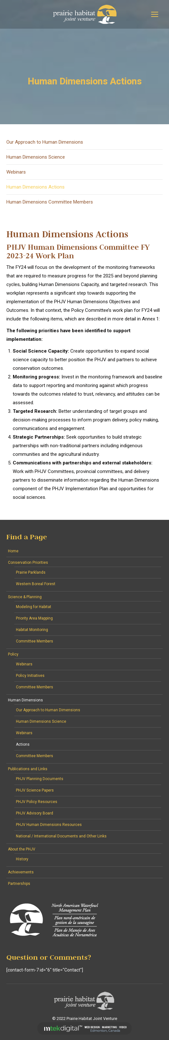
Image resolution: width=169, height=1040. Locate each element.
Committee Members (34, 641)
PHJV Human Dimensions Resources (49, 824)
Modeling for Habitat (33, 607)
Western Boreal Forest (35, 584)
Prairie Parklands (31, 572)
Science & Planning (25, 597)
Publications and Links (27, 769)
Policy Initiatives (30, 675)
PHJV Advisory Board (34, 813)
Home (13, 551)
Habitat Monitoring (32, 630)
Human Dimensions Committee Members (49, 202)
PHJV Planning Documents (39, 779)
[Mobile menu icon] (155, 14)
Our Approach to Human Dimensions (44, 142)
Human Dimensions (25, 700)
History (22, 859)
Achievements (21, 872)
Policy (13, 654)
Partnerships (19, 883)
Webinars (16, 172)
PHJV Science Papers (35, 790)
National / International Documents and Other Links (61, 836)
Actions (23, 744)
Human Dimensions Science (35, 157)
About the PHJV (21, 849)
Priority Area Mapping (34, 618)
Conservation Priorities (28, 562)
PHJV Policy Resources (36, 802)
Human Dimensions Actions (35, 187)
